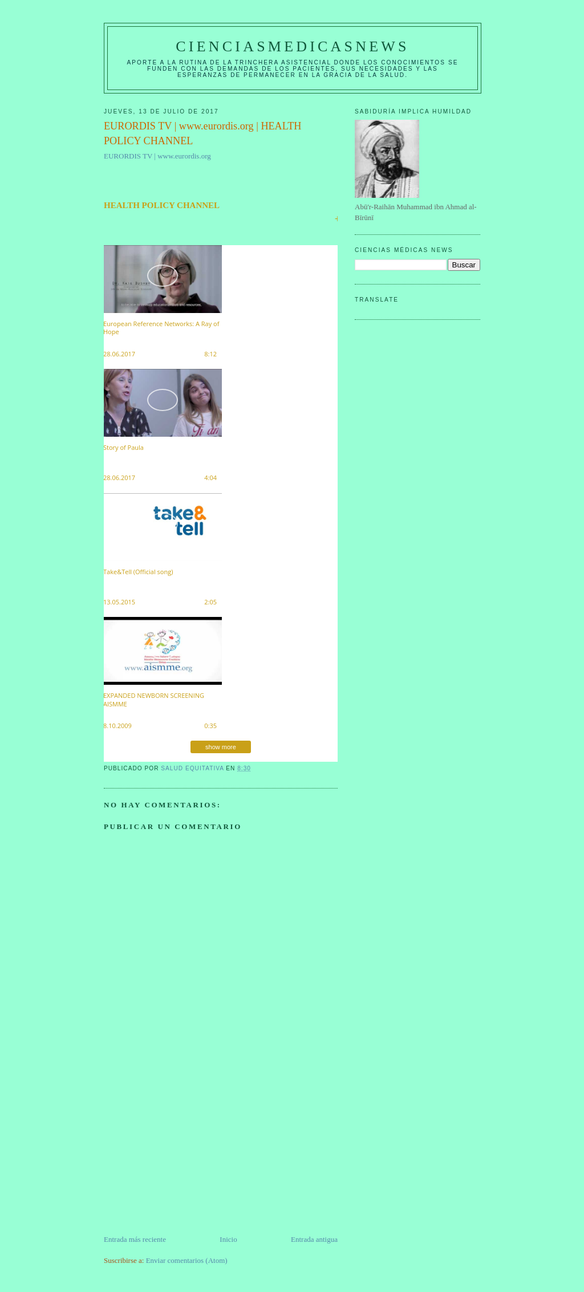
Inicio (228, 1239)
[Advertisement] (189, 1154)
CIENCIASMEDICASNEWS (292, 46)
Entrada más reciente (135, 1239)
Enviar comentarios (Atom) (187, 1260)
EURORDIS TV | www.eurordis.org (157, 156)
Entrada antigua (314, 1239)
